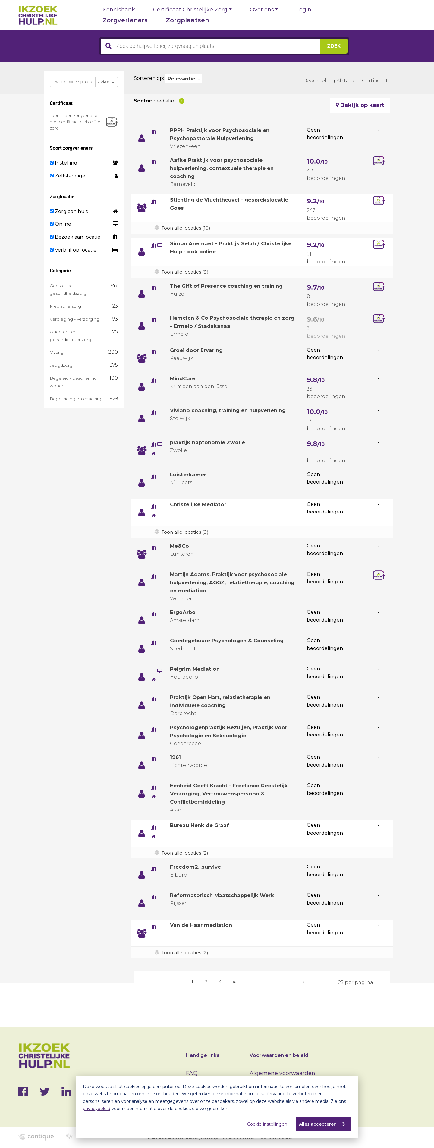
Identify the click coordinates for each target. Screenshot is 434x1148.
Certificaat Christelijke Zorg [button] (190, 9)
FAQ (191, 1073)
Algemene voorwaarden (282, 1073)
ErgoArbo (183, 612)
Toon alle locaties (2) (186, 861)
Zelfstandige (67, 176)
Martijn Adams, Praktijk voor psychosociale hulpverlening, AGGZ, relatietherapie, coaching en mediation (232, 582)
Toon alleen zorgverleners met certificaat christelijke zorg (75, 121)
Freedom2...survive (198, 875)
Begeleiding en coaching (76, 398)
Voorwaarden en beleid (279, 1055)
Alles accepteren (315, 1124)
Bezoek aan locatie (75, 237)
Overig (57, 352)
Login (303, 9)
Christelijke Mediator (200, 504)
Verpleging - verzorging (74, 319)
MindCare (184, 378)
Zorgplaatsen (187, 20)
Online (60, 224)
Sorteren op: (149, 78)
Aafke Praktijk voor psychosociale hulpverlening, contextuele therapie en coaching (225, 168)
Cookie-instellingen (265, 1124)
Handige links (202, 1055)
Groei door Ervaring (198, 350)
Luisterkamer (189, 474)
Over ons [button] (262, 9)
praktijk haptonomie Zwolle (210, 442)
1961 (175, 757)
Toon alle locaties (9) (186, 272)
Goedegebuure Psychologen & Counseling (230, 640)
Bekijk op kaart (360, 105)
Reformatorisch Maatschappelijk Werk (225, 903)
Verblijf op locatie (73, 250)
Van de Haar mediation (203, 933)
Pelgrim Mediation (197, 669)
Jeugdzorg (61, 365)
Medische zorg (65, 306)
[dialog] (217, 1107)
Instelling (63, 163)
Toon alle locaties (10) (187, 228)
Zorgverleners (125, 20)
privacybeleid (96, 1108)
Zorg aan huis (69, 211)
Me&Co (180, 546)
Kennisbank (118, 9)
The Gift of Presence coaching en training (230, 286)
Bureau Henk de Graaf (201, 833)
